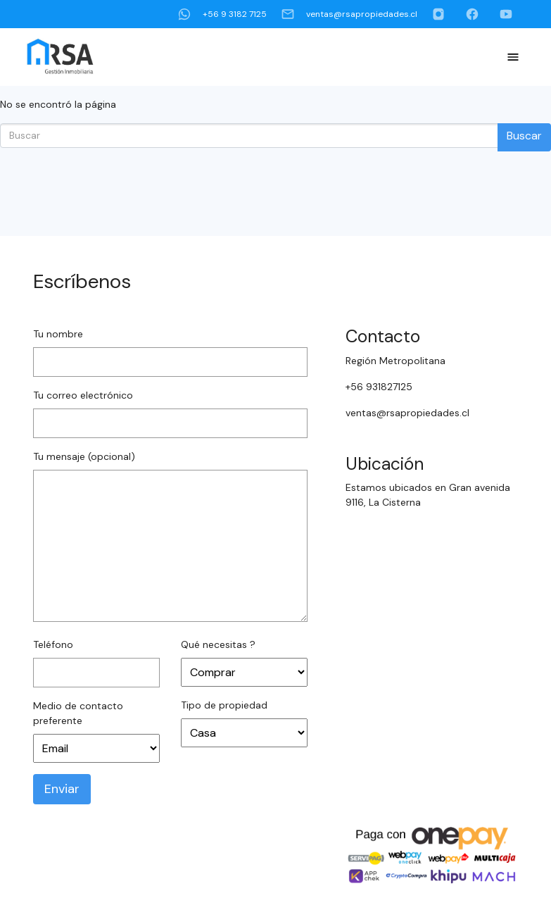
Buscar (524, 135)
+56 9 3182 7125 (222, 14)
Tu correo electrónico (83, 395)
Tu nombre (58, 334)
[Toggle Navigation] (513, 57)
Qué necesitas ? (218, 644)
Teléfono (53, 644)
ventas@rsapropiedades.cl (349, 14)
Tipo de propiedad (224, 705)
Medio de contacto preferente (78, 713)
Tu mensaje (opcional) (84, 456)
